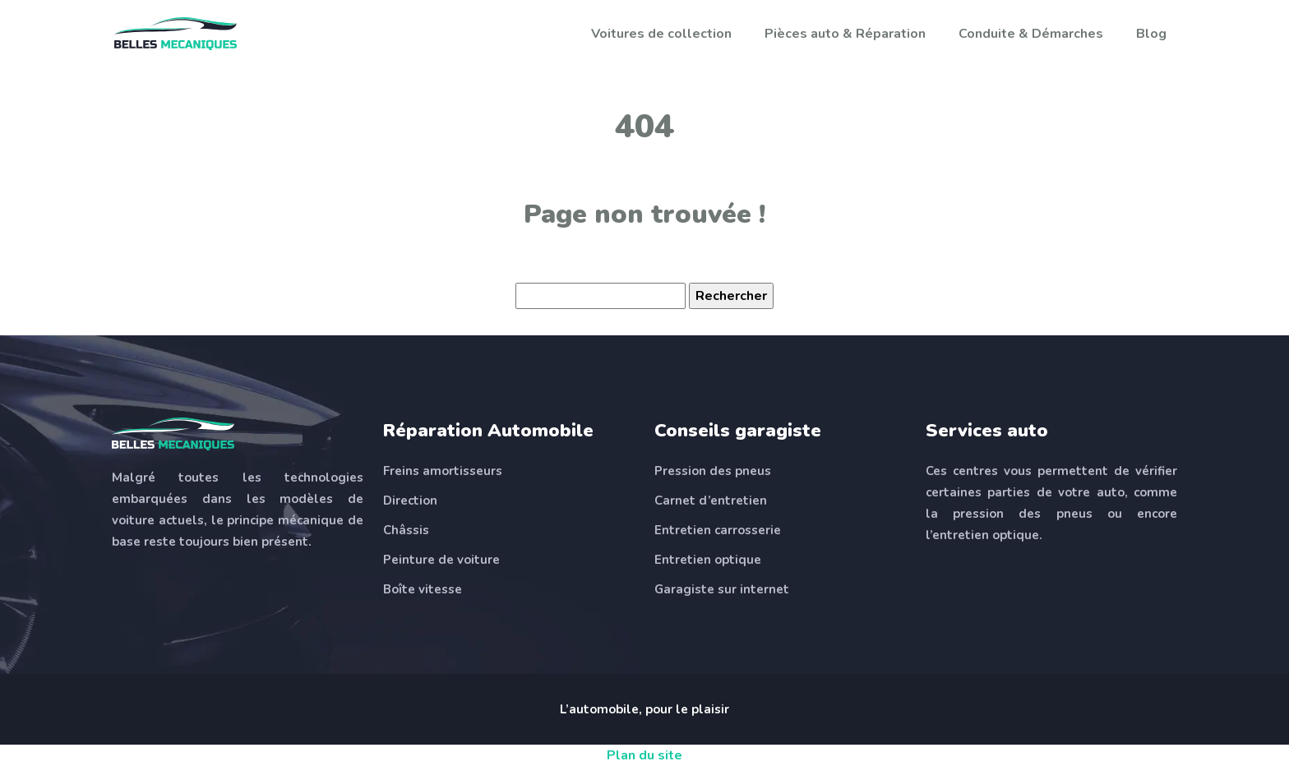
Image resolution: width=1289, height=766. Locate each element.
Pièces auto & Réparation (845, 34)
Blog (1151, 34)
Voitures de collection (661, 34)
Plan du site (644, 755)
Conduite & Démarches (1031, 34)
